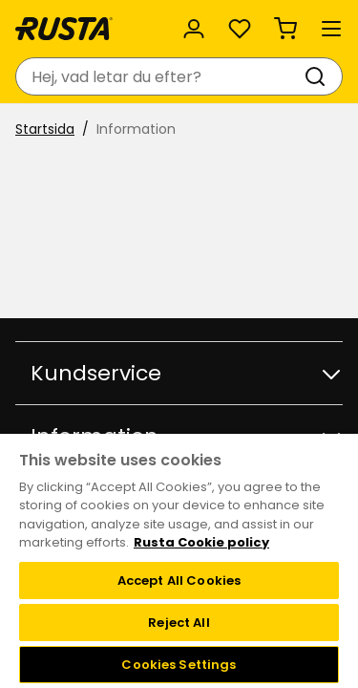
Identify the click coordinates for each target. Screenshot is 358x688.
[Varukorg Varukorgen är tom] (285, 29)
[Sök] (319, 76)
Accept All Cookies (179, 580)
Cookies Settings (178, 665)
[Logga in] (194, 29)
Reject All (178, 622)
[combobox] (160, 76)
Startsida (44, 129)
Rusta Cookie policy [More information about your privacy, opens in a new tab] (201, 542)
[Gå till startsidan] (64, 28)
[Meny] (331, 29)
